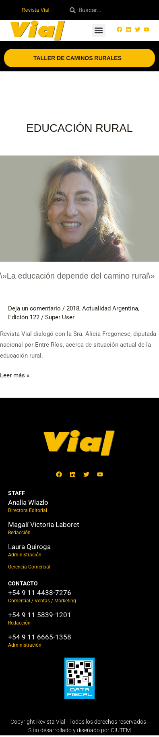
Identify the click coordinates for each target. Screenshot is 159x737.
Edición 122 (23, 317)
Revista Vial (36, 10)
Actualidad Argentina (110, 308)
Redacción (19, 532)
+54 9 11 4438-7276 (39, 593)
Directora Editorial (27, 510)
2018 (72, 308)
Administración (24, 555)
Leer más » (14, 374)
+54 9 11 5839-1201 (39, 615)
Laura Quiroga (29, 547)
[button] (98, 30)
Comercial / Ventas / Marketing (42, 601)
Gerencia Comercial (29, 567)
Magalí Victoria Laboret (43, 524)
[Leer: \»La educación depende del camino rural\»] (79, 208)
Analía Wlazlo (28, 502)
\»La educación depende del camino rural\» (77, 275)
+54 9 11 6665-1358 (39, 637)
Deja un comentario (34, 308)
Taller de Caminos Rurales (79, 58)
